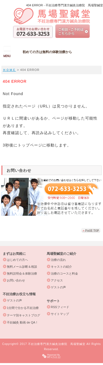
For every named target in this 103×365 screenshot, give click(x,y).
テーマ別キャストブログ (23, 315)
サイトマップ (60, 314)
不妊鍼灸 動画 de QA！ (22, 322)
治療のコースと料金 (64, 273)
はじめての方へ (17, 259)
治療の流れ (58, 259)
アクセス (57, 280)
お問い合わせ (16, 280)
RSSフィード (60, 307)
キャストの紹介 (61, 266)
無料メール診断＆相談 (22, 266)
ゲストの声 (58, 287)
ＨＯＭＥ (9, 69)
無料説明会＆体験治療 (22, 273)
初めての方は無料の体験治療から (47, 52)
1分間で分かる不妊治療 (23, 307)
